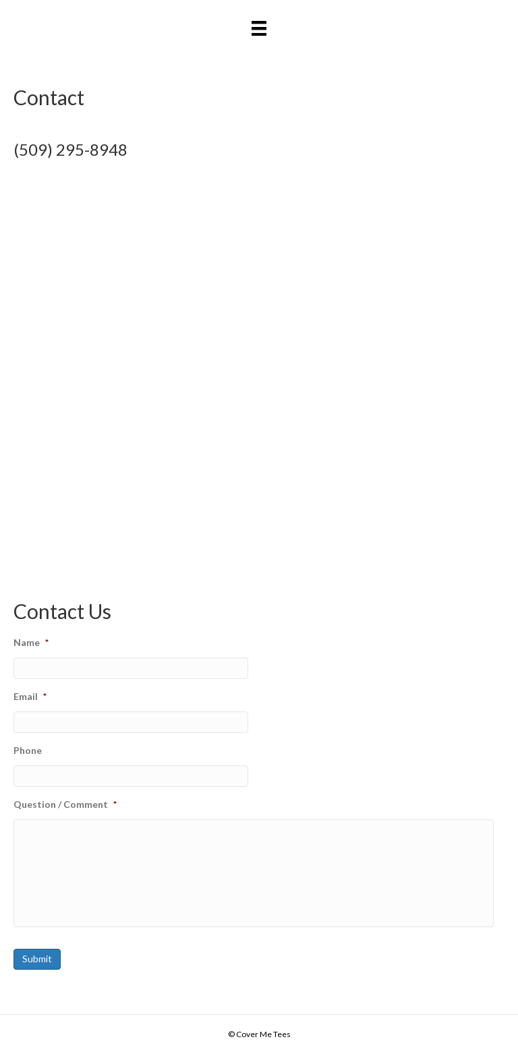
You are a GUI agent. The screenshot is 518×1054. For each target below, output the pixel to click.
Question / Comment (65, 804)
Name (31, 642)
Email (30, 696)
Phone (27, 750)
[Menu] (259, 27)
